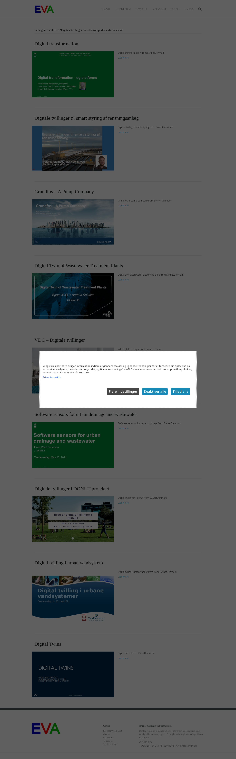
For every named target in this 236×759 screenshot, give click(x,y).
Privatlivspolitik (52, 377)
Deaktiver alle (155, 391)
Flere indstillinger (123, 391)
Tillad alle (180, 391)
